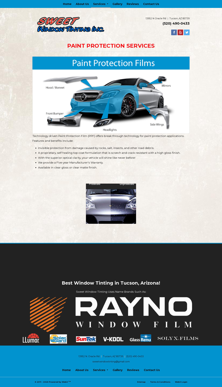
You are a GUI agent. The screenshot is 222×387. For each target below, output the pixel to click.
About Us (82, 4)
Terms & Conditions (160, 382)
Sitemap (141, 382)
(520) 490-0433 (176, 23)
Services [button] (99, 4)
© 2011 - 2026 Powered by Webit (53, 382)
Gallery (117, 4)
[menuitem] (67, 4)
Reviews (133, 4)
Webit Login (181, 382)
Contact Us (151, 4)
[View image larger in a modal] (111, 204)
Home (67, 4)
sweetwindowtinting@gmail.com (111, 361)
